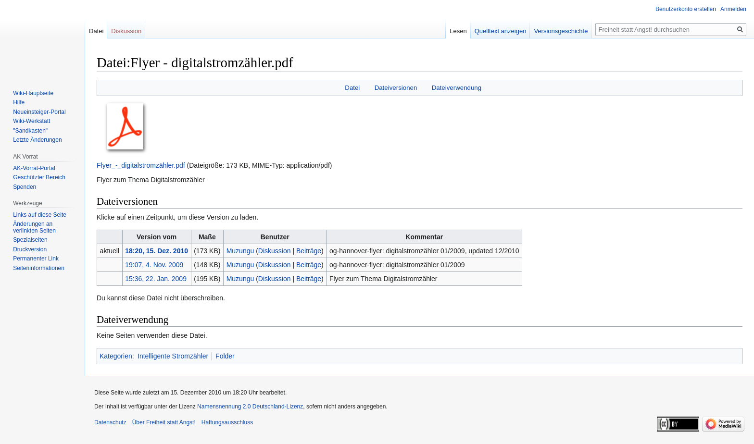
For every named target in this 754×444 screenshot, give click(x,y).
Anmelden (733, 9)
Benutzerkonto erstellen (685, 9)
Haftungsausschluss (227, 422)
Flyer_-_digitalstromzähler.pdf (141, 165)
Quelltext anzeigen (501, 31)
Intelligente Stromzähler (173, 356)
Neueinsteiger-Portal (39, 112)
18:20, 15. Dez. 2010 (156, 251)
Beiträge (308, 251)
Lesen (458, 31)
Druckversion (30, 249)
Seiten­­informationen (38, 268)
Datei (352, 87)
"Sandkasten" (30, 130)
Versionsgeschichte (561, 31)
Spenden (24, 187)
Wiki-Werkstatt (31, 121)
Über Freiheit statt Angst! (164, 422)
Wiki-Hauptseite (33, 93)
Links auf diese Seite (39, 214)
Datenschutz (110, 422)
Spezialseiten (30, 239)
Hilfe (19, 102)
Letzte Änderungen (37, 139)
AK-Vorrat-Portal (34, 168)
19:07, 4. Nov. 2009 (154, 265)
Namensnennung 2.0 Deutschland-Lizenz (250, 406)
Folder (225, 356)
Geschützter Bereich (39, 177)
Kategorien (116, 356)
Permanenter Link (36, 258)
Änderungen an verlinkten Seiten (34, 227)
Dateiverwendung (457, 87)
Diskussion (274, 251)
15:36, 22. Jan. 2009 (156, 279)
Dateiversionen (396, 87)
